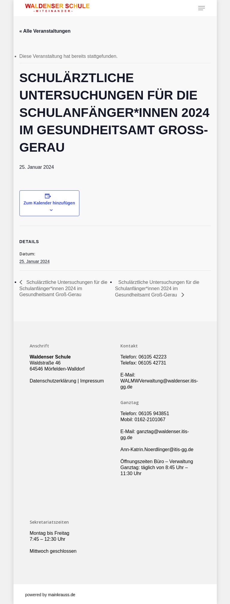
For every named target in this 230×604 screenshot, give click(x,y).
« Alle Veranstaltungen (45, 31)
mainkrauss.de (61, 594)
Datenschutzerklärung (53, 380)
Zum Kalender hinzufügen (49, 203)
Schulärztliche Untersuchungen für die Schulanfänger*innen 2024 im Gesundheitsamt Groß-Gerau (63, 288)
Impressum (92, 380)
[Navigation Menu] (201, 8)
